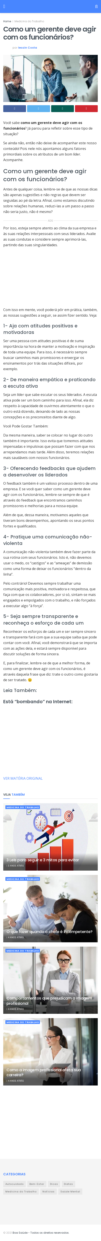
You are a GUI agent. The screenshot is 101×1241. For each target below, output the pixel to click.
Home (7, 21)
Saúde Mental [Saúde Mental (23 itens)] (70, 1191)
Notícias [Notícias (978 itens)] (48, 1191)
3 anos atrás (15, 865)
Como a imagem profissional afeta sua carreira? (44, 1072)
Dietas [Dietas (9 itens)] (68, 1184)
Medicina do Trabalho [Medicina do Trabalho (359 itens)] (21, 1191)
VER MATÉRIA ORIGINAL (23, 778)
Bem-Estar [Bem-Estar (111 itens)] (36, 1184)
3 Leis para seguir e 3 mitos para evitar (43, 860)
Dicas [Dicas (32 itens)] (54, 1184)
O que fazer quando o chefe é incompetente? (50, 931)
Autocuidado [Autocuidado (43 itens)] (14, 1184)
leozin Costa (27, 48)
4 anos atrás (15, 937)
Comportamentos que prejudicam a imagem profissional (49, 1000)
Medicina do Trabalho (29, 21)
